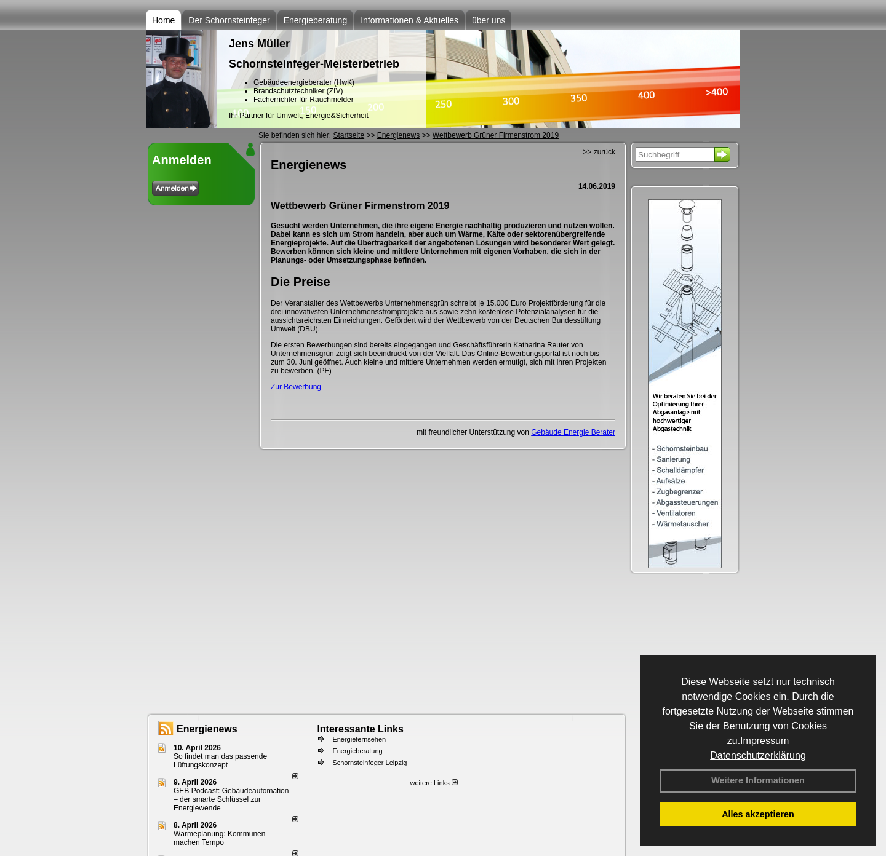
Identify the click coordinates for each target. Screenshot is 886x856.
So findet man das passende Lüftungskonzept (220, 760)
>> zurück (599, 152)
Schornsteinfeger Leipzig (369, 762)
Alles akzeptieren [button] (758, 814)
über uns (488, 20)
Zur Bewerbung (296, 386)
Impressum (764, 740)
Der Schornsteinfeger (228, 20)
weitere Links (433, 783)
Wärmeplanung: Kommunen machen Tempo (219, 838)
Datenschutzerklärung (758, 755)
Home (163, 20)
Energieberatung (316, 20)
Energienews (207, 729)
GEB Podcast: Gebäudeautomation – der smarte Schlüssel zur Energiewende (231, 799)
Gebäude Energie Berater (573, 432)
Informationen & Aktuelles (409, 20)
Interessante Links (360, 729)
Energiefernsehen (359, 739)
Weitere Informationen (758, 780)
